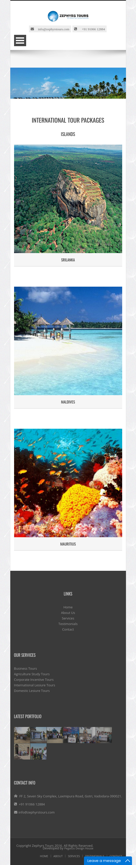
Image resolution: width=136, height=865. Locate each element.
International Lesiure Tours (34, 685)
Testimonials (67, 623)
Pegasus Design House (79, 848)
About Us (68, 612)
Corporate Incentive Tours (34, 679)
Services (68, 618)
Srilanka (68, 259)
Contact (68, 629)
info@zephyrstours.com (51, 29)
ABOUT (58, 856)
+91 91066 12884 (91, 29)
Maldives (68, 401)
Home (68, 607)
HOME (44, 856)
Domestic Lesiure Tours (32, 690)
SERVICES (74, 856)
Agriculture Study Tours (32, 674)
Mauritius (68, 544)
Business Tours (25, 668)
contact (116, 856)
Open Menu (20, 40)
